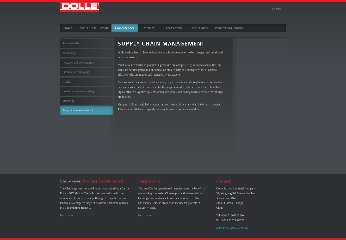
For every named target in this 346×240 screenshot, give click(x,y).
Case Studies (199, 28)
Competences (124, 28)
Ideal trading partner (229, 28)
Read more (66, 215)
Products (148, 28)
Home (68, 28)
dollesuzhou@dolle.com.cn (232, 228)
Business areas (171, 28)
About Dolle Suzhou (94, 28)
